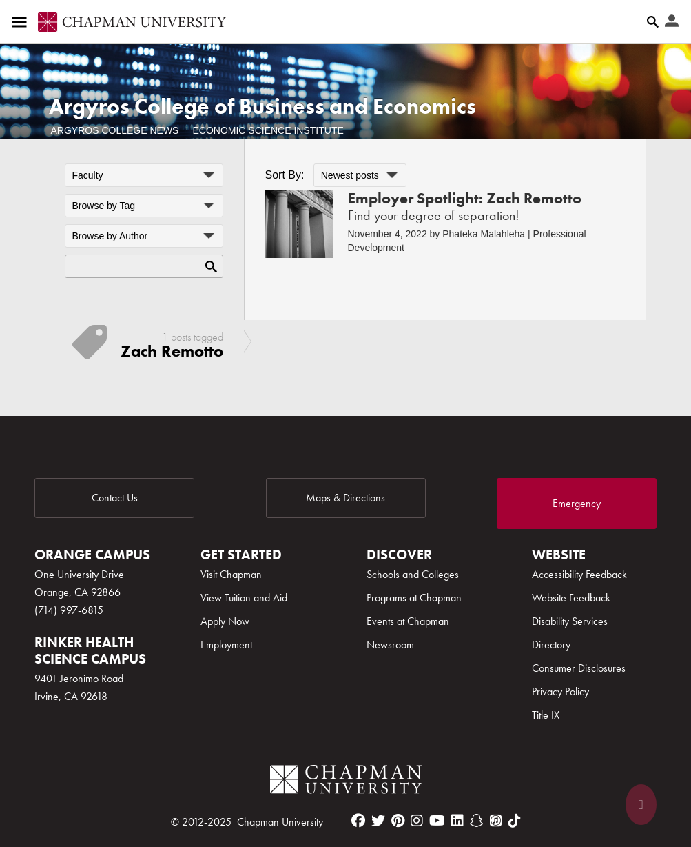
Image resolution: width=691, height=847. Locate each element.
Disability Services (570, 621)
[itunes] (496, 821)
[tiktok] (514, 821)
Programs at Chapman (414, 597)
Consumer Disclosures (579, 668)
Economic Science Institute (267, 130)
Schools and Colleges (413, 574)
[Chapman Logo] (346, 782)
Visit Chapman (231, 574)
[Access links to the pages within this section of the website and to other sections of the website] (22, 22)
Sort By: (285, 175)
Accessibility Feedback (579, 574)
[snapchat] (477, 821)
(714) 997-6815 (68, 610)
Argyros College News (115, 130)
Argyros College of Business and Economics (262, 106)
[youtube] (437, 821)
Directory (551, 644)
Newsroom (390, 644)
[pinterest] (397, 821)
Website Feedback (571, 597)
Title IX (545, 715)
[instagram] (417, 821)
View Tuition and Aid (243, 597)
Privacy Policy (560, 691)
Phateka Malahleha (483, 233)
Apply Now (224, 621)
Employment (226, 644)
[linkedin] (457, 821)
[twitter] (378, 821)
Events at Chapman (408, 621)
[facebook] (358, 821)
